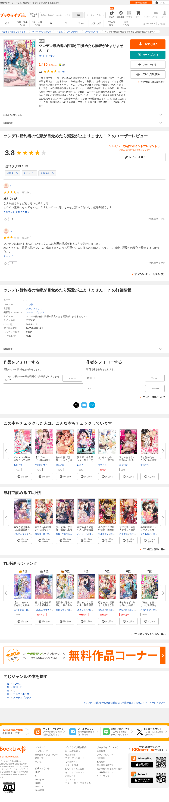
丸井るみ (133, 534)
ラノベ (81, 23)
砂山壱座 (123, 534)
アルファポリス (34, 308)
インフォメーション (74, 772)
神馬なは (114, 534)
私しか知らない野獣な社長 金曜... (127, 460)
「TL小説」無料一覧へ (153, 549)
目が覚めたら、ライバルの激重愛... (148, 460)
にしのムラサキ (21, 534)
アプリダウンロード (74, 758)
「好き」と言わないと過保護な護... (148, 605)
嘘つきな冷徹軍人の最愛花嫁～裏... (22, 529)
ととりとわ (82, 534)
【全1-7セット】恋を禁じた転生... (23, 604)
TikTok (38, 783)
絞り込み (33, 15)
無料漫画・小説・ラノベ (46, 754)
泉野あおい (145, 534)
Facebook (39, 790)
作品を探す (70, 754)
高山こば (60, 465)
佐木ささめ (19, 610)
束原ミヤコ (61, 610)
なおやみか (67, 534)
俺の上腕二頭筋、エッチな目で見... (64, 460)
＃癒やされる (47, 173)
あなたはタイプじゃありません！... (148, 529)
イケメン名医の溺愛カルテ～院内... (22, 460)
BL (51, 23)
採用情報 (101, 758)
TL (66, 23)
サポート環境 (71, 765)
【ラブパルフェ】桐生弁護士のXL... (43, 460)
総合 (7, 23)
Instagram (39, 779)
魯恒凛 (38, 534)
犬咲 (121, 610)
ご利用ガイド (163, 24)
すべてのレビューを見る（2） (149, 274)
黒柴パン (123, 465)
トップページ (41, 751)
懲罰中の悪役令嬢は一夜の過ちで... (64, 605)
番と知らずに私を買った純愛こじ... (127, 605)
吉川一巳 (43, 56)
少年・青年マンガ (22, 23)
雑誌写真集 (126, 23)
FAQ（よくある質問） (75, 769)
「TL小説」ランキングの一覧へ (149, 634)
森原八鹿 (93, 534)
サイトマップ (103, 776)
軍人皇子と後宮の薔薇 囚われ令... (106, 529)
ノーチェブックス (35, 312)
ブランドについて (105, 754)
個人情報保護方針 (105, 765)
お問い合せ (70, 776)
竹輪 (58, 534)
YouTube (39, 786)
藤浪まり (30, 610)
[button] (23, 476)
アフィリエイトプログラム (78, 783)
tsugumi (156, 610)
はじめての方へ (148, 24)
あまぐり (18, 465)
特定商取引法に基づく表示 (109, 769)
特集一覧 (39, 758)
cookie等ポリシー (105, 772)
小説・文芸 (96, 23)
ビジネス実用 (111, 23)
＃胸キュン (12, 173)
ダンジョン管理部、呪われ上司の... (64, 529)
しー (12, 231)
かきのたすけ (41, 465)
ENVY (80, 465)
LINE (37, 772)
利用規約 (101, 761)
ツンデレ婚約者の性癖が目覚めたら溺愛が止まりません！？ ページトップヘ (124, 702)
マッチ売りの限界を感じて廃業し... (127, 529)
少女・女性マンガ (37, 23)
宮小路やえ (103, 534)
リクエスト (70, 779)
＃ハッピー (29, 173)
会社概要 (101, 751)
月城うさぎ (145, 610)
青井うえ (102, 465)
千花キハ (144, 465)
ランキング (40, 761)
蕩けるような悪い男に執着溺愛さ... (85, 529)
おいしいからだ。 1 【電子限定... (106, 460)
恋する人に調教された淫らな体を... (43, 529)
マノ (52, 56)
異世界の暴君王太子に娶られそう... (85, 460)
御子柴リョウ (49, 534)
